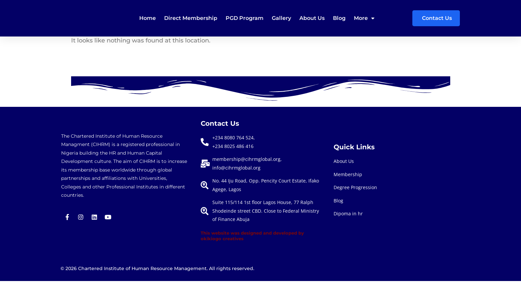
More (364, 18)
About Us (312, 18)
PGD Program (244, 18)
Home (147, 18)
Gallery (281, 18)
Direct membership (190, 18)
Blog (339, 18)
